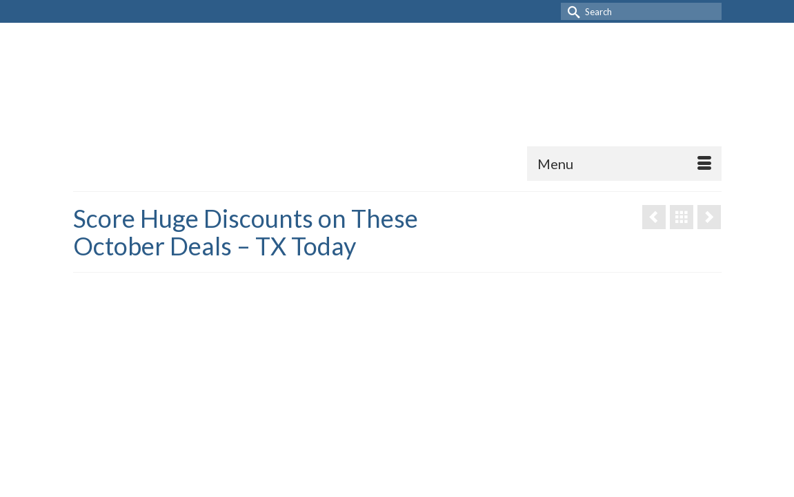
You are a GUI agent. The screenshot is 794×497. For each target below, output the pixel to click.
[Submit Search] (571, 11)
